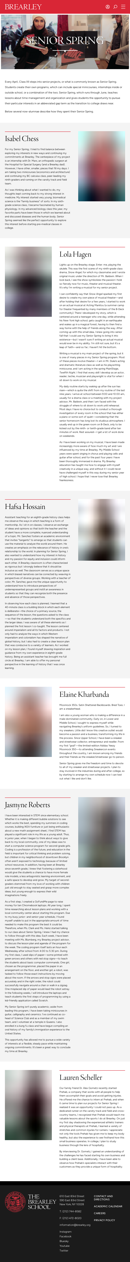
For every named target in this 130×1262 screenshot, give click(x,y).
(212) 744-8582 (71, 1211)
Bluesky (64, 1241)
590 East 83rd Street (72, 1200)
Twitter (64, 1250)
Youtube (65, 1245)
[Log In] (108, 7)
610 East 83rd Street (72, 1196)
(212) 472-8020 (71, 1218)
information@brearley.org (75, 1225)
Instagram (66, 1231)
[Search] (115, 7)
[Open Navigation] (123, 7)
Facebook (65, 1236)
